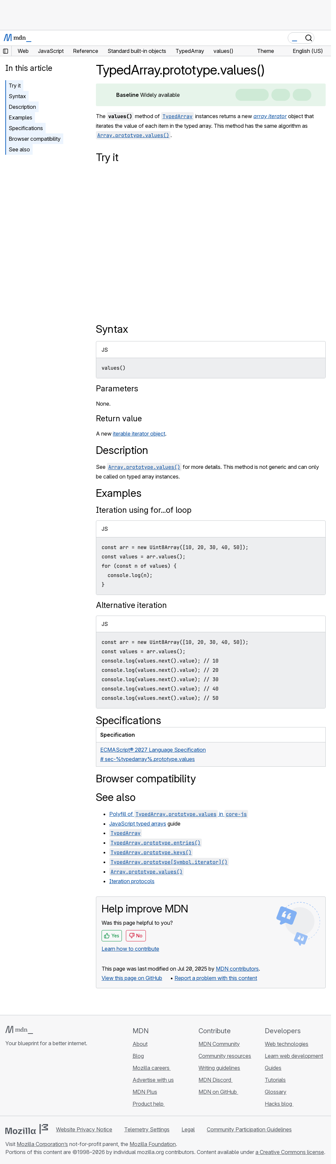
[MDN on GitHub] (9, 1083)
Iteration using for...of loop (143, 510)
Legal (188, 1129)
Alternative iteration (131, 605)
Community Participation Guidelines (249, 1129)
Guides (273, 1068)
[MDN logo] (19, 1030)
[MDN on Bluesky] (21, 1083)
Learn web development (294, 1056)
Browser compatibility (35, 138)
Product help (149, 1103)
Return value (119, 418)
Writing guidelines (219, 1068)
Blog (138, 1056)
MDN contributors (237, 968)
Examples (20, 117)
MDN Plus (145, 1091)
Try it (15, 85)
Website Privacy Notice (84, 1129)
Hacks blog (279, 1103)
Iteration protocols (132, 881)
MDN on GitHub (218, 1091)
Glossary (275, 1091)
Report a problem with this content (215, 978)
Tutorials (275, 1079)
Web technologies (286, 1044)
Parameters (117, 388)
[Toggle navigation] (323, 38)
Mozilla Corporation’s (42, 1144)
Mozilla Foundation (153, 1144)
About (140, 1044)
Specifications (26, 128)
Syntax (17, 96)
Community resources (224, 1056)
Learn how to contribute (130, 948)
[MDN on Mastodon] (45, 1083)
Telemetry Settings (146, 1129)
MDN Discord (215, 1079)
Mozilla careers (152, 1068)
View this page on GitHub (132, 978)
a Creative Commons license (289, 1152)
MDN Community (219, 1044)
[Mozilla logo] (26, 1129)
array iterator (270, 116)
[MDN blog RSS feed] (57, 1083)
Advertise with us (153, 1079)
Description (22, 106)
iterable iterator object (139, 433)
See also (19, 149)
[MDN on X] (33, 1083)
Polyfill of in (178, 814)
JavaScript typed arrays (137, 823)
